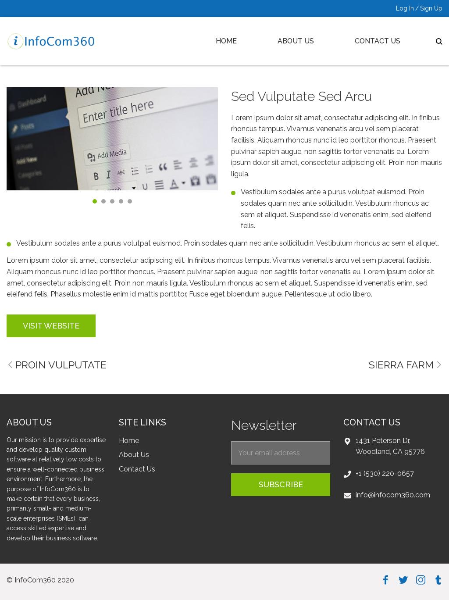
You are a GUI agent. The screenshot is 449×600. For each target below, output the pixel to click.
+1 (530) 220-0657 (385, 473)
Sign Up (431, 8)
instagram (421, 580)
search (439, 41)
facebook (386, 580)
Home (226, 41)
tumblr (438, 580)
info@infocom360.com (393, 495)
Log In (405, 8)
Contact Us (377, 41)
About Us (296, 41)
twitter (403, 580)
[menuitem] (226, 41)
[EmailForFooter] (280, 452)
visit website (51, 325)
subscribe (281, 484)
